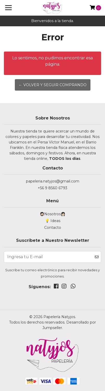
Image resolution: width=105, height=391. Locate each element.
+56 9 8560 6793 (52, 188)
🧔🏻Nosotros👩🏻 (52, 214)
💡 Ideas (52, 220)
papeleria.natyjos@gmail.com (52, 181)
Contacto (52, 227)
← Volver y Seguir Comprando (53, 85)
